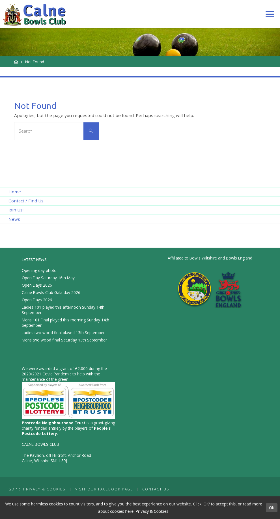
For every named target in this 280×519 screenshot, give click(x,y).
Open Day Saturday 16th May (48, 277)
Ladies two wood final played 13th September (63, 332)
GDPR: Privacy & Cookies (37, 489)
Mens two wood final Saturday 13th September (64, 340)
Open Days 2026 (37, 285)
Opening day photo (39, 270)
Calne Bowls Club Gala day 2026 (51, 292)
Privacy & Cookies (151, 511)
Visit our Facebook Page (104, 489)
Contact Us (155, 489)
